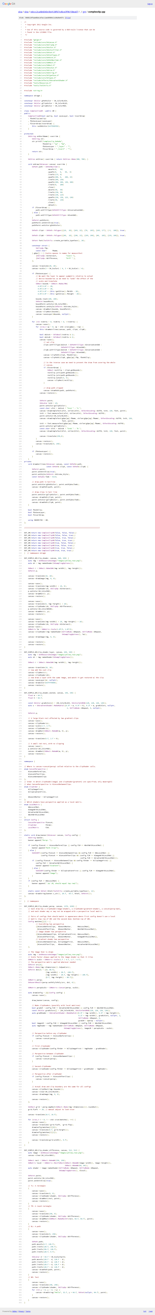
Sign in (150, 4)
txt (144, 1311)
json (151, 1311)
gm (84, 11)
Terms (28, 1311)
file (68, 18)
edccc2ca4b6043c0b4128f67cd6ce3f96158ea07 (54, 11)
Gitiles (14, 1311)
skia (20, 11)
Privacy (21, 1311)
